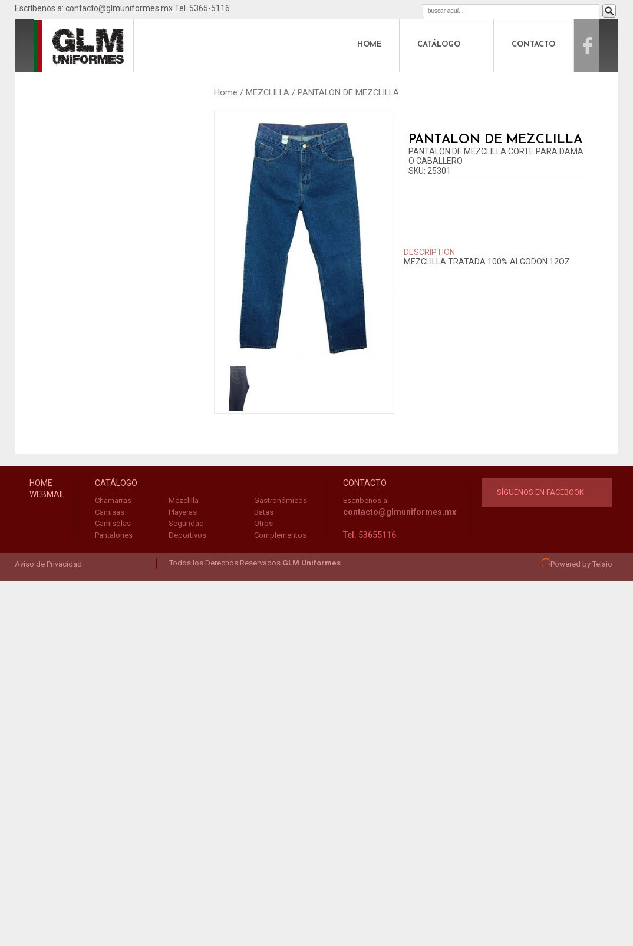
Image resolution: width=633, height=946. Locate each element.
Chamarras (113, 500)
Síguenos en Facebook (540, 492)
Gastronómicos (280, 500)
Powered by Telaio (577, 564)
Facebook (600, 44)
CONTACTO (533, 44)
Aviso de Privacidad (48, 564)
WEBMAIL (47, 494)
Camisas (109, 512)
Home (226, 92)
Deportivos (187, 535)
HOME (369, 44)
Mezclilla (184, 500)
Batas (263, 512)
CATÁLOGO (438, 44)
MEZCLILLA (267, 92)
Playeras (183, 512)
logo (59, 44)
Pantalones (114, 535)
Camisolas (113, 523)
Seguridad (186, 523)
